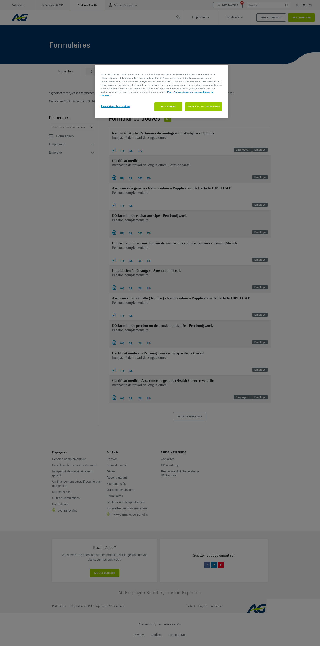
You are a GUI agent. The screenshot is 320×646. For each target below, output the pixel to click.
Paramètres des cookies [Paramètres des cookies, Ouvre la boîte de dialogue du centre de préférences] (115, 106)
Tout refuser (168, 106)
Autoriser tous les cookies (204, 106)
